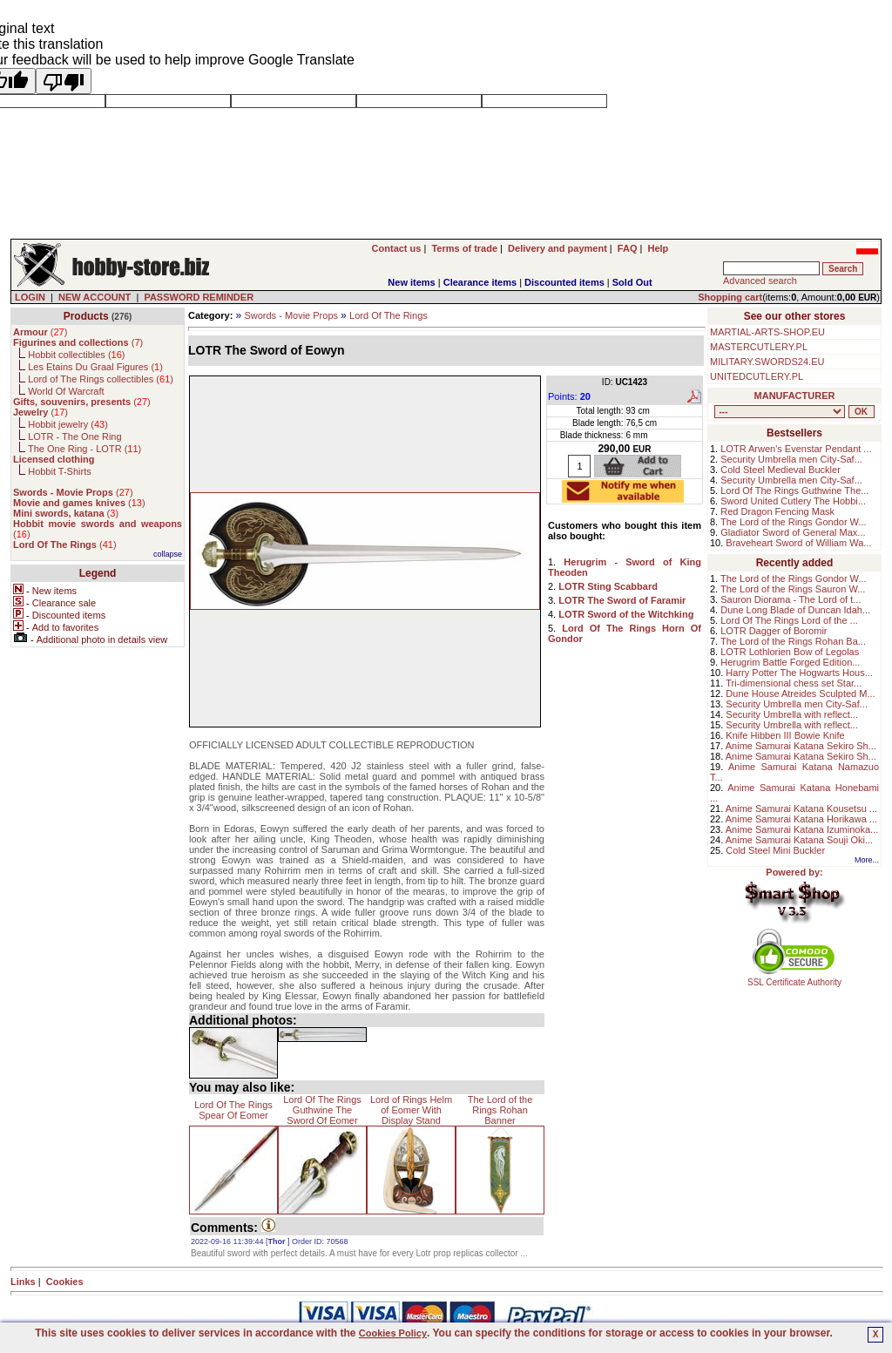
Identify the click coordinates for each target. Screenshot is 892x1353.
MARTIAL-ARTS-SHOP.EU (767, 332)
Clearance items (480, 282)
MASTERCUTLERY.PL (759, 347)
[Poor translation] (63, 81)
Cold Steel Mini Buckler (775, 850)
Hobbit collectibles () (76, 354)
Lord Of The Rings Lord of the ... (789, 620)
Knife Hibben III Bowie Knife (785, 735)
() (40, 332)
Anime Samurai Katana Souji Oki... (799, 840)
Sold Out (632, 282)
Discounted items (564, 282)
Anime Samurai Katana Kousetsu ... (801, 808)
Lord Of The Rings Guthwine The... (794, 490)
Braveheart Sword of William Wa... (798, 543)
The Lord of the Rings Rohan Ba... (793, 641)
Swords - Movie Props (291, 315)
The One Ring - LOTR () (84, 448)
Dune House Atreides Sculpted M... (800, 693)
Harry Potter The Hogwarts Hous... (799, 672)
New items (411, 282)
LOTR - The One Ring (74, 436)
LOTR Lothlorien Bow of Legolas (789, 651)
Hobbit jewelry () (68, 424)
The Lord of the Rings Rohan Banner (500, 1110)
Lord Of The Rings (388, 315)
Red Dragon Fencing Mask (777, 511)
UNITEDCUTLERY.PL (756, 376)
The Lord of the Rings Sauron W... (792, 589)
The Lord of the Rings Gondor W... (793, 522)
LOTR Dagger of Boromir (773, 631)
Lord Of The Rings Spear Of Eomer (233, 1109)
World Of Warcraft (66, 391)
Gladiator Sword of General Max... (792, 532)
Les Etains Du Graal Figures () (95, 367)
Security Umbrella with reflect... (792, 714)
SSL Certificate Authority (795, 978)
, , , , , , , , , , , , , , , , (779, 411)
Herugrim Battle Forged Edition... (790, 662)
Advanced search (760, 280)
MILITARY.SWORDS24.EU (767, 361)
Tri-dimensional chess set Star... (794, 683)
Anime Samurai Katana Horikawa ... (801, 819)
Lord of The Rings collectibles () (100, 379)
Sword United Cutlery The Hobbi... (793, 501)
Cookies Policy (393, 1333)
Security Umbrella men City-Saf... (791, 459)
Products (86, 316)
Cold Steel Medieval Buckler (780, 469)
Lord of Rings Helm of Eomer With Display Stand (411, 1110)
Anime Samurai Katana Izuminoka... (802, 829)
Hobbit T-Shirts (59, 471)
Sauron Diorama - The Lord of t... (790, 599)
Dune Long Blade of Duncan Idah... (795, 610)
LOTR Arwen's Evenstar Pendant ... (795, 448)
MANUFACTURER (794, 395)
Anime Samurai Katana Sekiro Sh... (801, 746)
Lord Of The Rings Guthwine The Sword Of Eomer (322, 1110)
